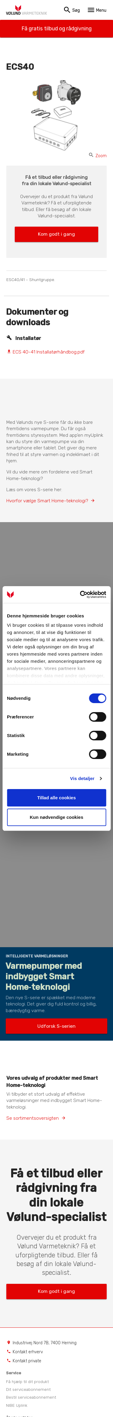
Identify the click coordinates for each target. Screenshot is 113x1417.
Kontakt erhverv (28, 1351)
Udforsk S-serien (56, 1026)
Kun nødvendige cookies (56, 817)
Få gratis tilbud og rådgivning (56, 28)
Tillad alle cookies (56, 797)
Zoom (97, 155)
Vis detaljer (82, 778)
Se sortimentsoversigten (32, 1118)
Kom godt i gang (56, 234)
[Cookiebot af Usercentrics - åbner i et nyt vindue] (80, 594)
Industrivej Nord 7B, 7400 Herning (45, 1342)
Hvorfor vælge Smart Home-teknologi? (47, 500)
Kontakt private (27, 1360)
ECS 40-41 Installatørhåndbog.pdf (46, 352)
